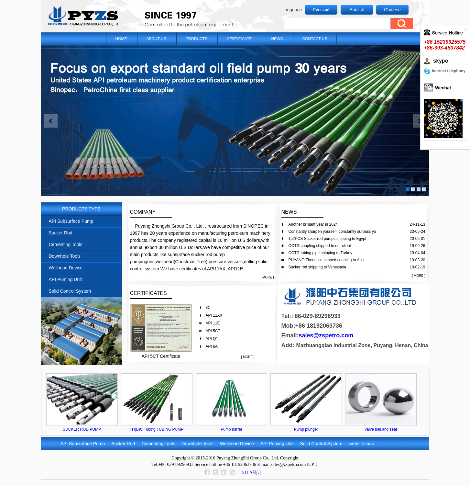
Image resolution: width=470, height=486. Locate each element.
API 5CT (213, 331)
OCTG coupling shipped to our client (320, 245)
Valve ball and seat (381, 429)
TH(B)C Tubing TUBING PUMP (156, 429)
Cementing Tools (65, 244)
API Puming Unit (65, 279)
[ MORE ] (267, 277)
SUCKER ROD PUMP (82, 429)
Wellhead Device (66, 267)
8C (208, 307)
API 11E (213, 323)
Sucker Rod (60, 232)
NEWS (277, 39)
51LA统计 (252, 472)
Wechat (443, 87)
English (356, 9)
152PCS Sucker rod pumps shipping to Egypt (327, 238)
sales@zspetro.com (326, 335)
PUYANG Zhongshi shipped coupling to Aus (326, 260)
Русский (321, 9)
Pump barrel (231, 429)
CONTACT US (314, 39)
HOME (121, 39)
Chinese (392, 9)
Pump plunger (306, 429)
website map (361, 443)
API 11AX (214, 315)
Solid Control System (70, 291)
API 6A (212, 346)
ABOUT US (156, 39)
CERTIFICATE (239, 39)
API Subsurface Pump (71, 221)
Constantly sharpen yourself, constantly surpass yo (332, 231)
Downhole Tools (65, 256)
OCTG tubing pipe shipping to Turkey (320, 253)
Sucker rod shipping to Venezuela (317, 267)
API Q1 (212, 338)
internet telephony (448, 71)
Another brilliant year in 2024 (313, 224)
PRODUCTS (196, 39)
